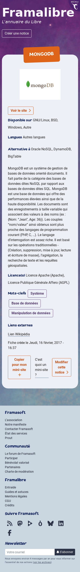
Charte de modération (19, 471)
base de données (25, 303)
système (37, 293)
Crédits (9, 505)
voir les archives (42, 562)
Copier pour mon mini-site (19, 367)
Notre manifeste (15, 424)
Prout (8, 438)
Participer (11, 458)
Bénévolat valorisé (17, 462)
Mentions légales (16, 496)
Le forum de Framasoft (20, 453)
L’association (13, 420)
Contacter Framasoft (19, 429)
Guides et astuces (16, 492)
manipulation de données (31, 313)
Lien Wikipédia (19, 334)
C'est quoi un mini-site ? (41, 367)
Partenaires (12, 467)
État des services (16, 433)
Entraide (10, 487)
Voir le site (21, 111)
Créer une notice (17, 33)
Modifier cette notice (61, 367)
